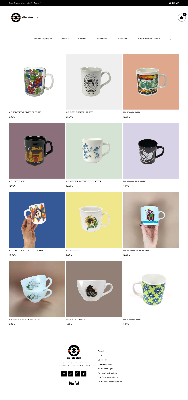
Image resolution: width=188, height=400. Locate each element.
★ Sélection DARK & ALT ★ (149, 39)
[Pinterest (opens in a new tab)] (171, 3)
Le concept (102, 363)
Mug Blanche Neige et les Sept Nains (28, 251)
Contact (101, 359)
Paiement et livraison (107, 376)
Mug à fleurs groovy (134, 321)
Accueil (101, 354)
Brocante (83, 39)
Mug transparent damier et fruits (27, 112)
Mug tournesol (73, 251)
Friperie (65, 39)
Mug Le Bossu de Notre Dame (138, 251)
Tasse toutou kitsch (76, 321)
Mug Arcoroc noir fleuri (136, 182)
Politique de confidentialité (109, 384)
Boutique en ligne (105, 371)
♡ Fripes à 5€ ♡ (122, 39)
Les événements (104, 367)
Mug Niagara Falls (132, 112)
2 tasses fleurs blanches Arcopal (27, 321)
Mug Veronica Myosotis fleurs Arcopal (86, 182)
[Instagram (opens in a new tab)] (174, 3)
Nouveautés (102, 39)
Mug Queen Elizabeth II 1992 (81, 112)
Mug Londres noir (18, 182)
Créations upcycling (42, 39)
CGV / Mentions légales (107, 380)
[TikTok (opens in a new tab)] (177, 3)
